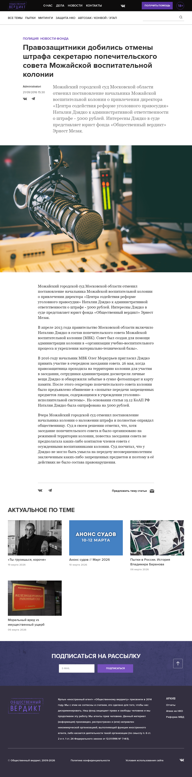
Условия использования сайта (145, 760)
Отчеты (171, 705)
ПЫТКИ (30, 18)
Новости (75, 5)
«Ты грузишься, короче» (27, 560)
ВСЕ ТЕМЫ (15, 18)
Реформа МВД (175, 717)
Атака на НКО (174, 711)
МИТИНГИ (45, 18)
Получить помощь (157, 5)
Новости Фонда (54, 39)
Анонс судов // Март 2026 (89, 560)
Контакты (94, 5)
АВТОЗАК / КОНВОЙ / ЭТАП (97, 18)
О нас (47, 5)
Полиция (31, 39)
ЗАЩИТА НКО (65, 18)
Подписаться (115, 668)
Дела (60, 5)
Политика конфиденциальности (90, 760)
